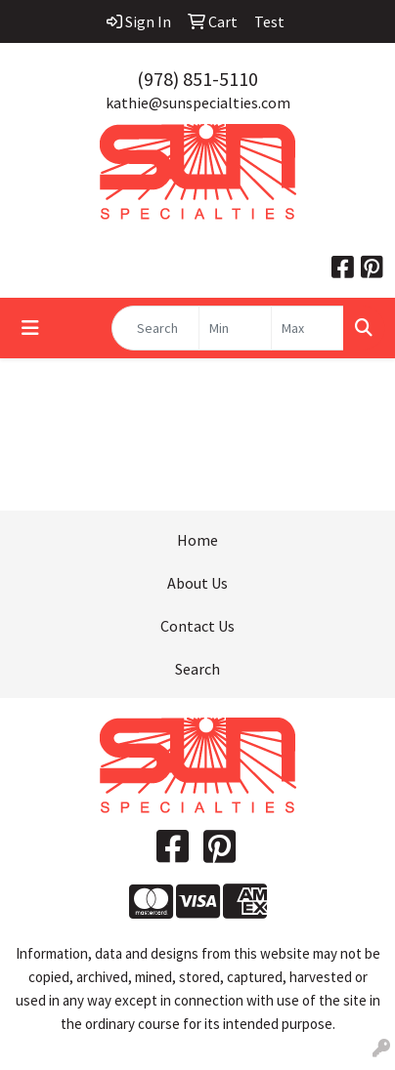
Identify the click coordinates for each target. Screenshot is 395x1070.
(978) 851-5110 (197, 78)
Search (197, 669)
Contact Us (197, 626)
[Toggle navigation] (30, 328)
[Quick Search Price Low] (235, 328)
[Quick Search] (155, 328)
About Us (197, 583)
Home (197, 540)
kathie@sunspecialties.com (198, 102)
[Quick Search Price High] (307, 328)
